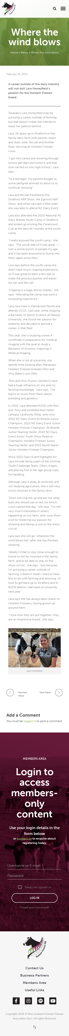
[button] (55, 8)
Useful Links (34, 990)
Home (14, 52)
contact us (24, 838)
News (24, 52)
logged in (30, 721)
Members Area (34, 983)
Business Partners (34, 975)
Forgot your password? (34, 907)
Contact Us (34, 968)
